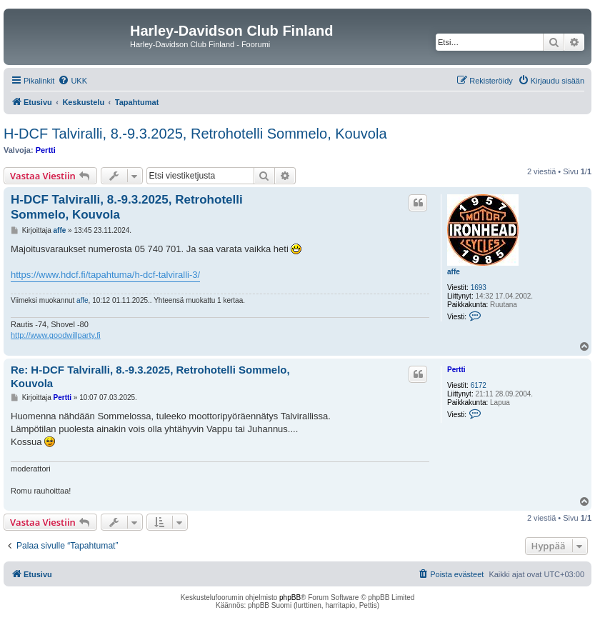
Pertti (46, 150)
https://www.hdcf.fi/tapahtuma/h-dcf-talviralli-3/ (105, 274)
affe (453, 272)
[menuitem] (72, 80)
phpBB (290, 597)
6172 (478, 385)
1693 (478, 287)
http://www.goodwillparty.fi (56, 335)
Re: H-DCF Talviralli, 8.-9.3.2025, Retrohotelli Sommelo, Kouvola (150, 376)
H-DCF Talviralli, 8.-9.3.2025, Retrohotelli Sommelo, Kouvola (195, 133)
